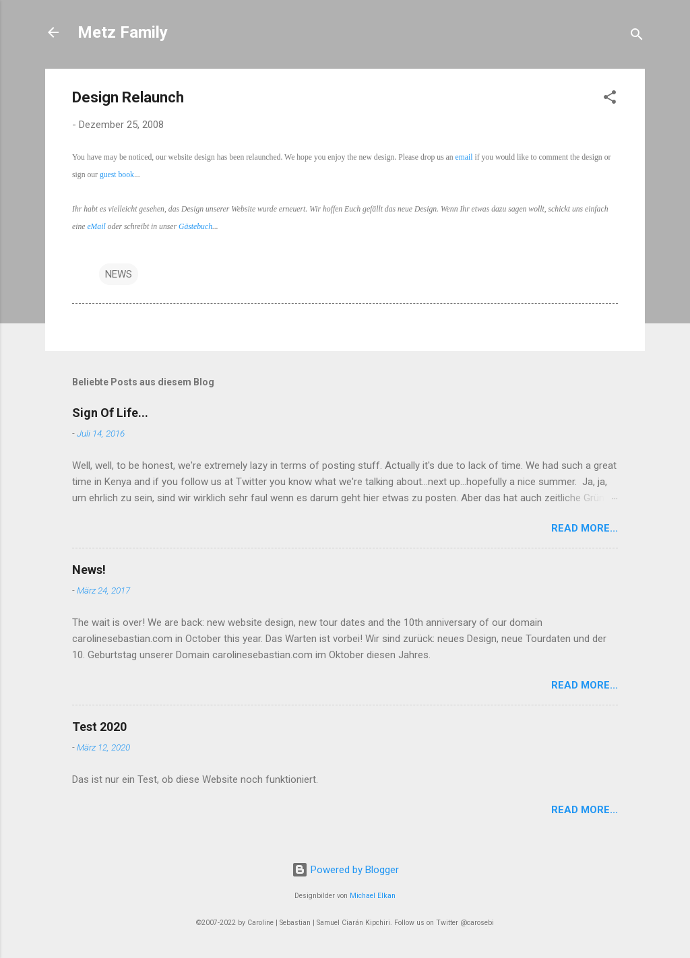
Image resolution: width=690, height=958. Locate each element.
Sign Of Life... (110, 413)
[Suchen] (637, 36)
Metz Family (122, 32)
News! (89, 570)
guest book (117, 174)
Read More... (584, 528)
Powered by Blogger (345, 870)
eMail (96, 226)
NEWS (118, 274)
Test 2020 (99, 727)
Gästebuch (195, 226)
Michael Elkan (373, 895)
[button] (610, 99)
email (464, 157)
